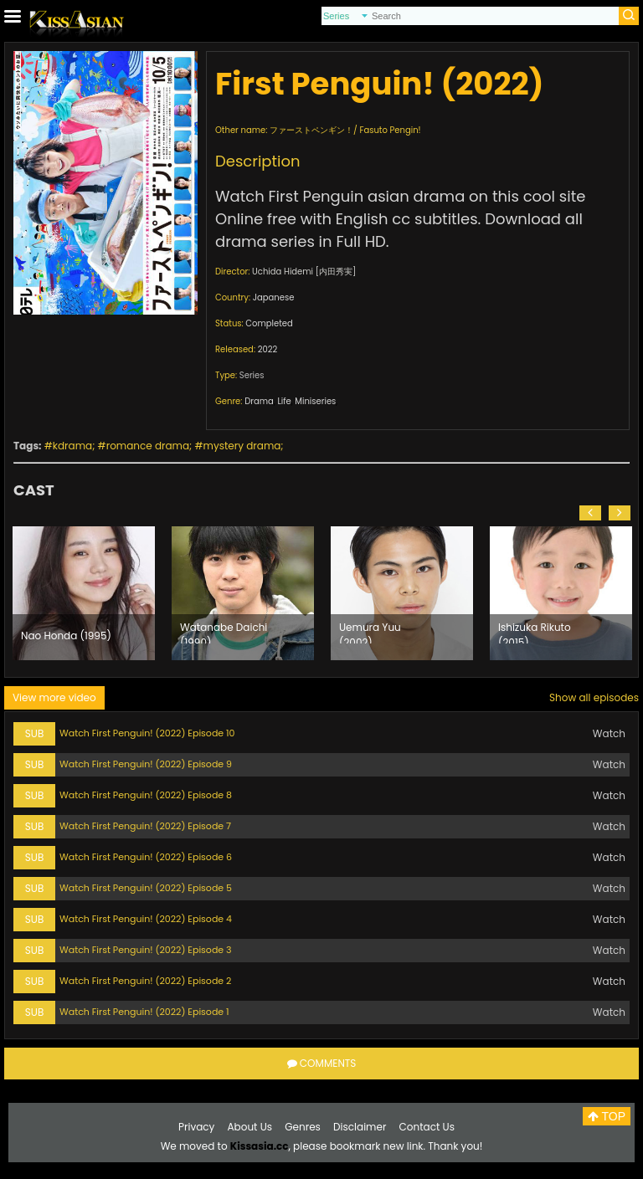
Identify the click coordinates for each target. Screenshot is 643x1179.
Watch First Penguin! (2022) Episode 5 (145, 888)
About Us (250, 1127)
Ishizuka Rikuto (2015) (534, 631)
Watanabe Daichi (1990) (223, 631)
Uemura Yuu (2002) (370, 631)
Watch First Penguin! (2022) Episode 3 (145, 949)
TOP (606, 1116)
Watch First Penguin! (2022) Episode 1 (144, 1011)
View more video (54, 697)
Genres (303, 1127)
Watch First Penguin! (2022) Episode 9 (145, 764)
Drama (259, 401)
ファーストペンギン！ (311, 130)
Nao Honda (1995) (66, 635)
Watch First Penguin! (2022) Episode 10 (147, 733)
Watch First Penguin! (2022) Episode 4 (145, 918)
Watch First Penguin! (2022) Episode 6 (145, 857)
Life (284, 401)
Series (252, 375)
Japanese (274, 297)
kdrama (72, 445)
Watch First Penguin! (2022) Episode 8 (145, 795)
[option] (84, 593)
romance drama (147, 445)
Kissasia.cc (259, 1146)
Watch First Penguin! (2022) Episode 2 (145, 980)
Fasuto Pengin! (389, 130)
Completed (268, 323)
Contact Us (427, 1127)
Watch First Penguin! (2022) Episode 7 (145, 826)
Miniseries (315, 401)
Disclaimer (359, 1127)
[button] (590, 512)
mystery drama (242, 445)
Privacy (196, 1127)
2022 (268, 349)
